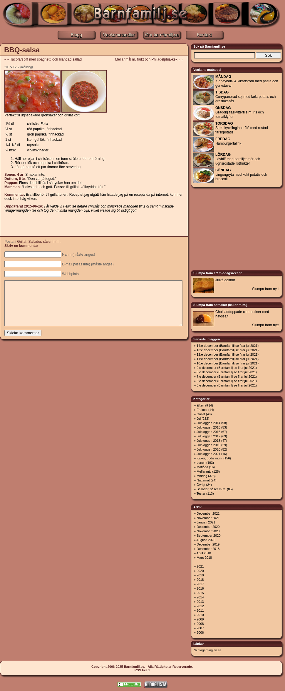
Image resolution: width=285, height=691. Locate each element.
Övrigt (201, 484)
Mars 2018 (204, 557)
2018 (200, 579)
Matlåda (202, 467)
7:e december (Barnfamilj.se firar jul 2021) (227, 376)
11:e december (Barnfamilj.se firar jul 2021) (228, 359)
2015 (200, 593)
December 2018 (208, 549)
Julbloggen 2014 (208, 423)
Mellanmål (204, 471)
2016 (200, 588)
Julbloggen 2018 (208, 440)
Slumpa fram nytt (265, 289)
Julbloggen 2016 (208, 432)
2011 (200, 610)
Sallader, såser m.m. (44, 242)
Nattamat (203, 480)
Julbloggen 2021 (208, 454)
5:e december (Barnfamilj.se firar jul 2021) (227, 385)
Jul (199, 418)
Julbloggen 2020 (208, 449)
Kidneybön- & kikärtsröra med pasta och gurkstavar (246, 81)
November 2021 (208, 518)
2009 (200, 619)
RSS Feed (142, 670)
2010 (200, 615)
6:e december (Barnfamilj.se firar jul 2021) (227, 381)
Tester (201, 493)
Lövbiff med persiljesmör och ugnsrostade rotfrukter (237, 159)
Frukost (202, 409)
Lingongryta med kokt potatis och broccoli (241, 174)
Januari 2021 (206, 522)
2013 (200, 601)
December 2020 (208, 526)
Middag (202, 476)
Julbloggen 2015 (208, 427)
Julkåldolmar (225, 280)
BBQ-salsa (22, 50)
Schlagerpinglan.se (208, 650)
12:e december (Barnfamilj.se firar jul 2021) (228, 354)
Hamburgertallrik (228, 141)
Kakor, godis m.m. (209, 458)
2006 (200, 632)
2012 (200, 606)
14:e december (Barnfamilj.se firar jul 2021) (228, 345)
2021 (200, 566)
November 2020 (208, 531)
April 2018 (204, 553)
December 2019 (208, 544)
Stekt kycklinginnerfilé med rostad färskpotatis (241, 127)
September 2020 (208, 535)
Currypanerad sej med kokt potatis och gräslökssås (245, 96)
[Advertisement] (93, 225)
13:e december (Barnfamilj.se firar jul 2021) (228, 350)
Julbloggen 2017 (208, 436)
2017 (200, 584)
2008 (200, 623)
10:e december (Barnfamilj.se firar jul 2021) (228, 363)
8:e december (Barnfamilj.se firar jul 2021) (227, 372)
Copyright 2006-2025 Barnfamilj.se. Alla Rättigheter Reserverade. (142, 666)
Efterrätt (202, 405)
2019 (200, 575)
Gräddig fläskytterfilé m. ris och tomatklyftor (239, 112)
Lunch (201, 462)
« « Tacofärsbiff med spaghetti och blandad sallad (43, 59)
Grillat (21, 242)
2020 (200, 571)
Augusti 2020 (206, 540)
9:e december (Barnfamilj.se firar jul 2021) (227, 367)
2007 (200, 628)
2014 (200, 597)
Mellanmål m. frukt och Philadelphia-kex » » (151, 59)
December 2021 (208, 513)
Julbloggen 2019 (208, 445)
